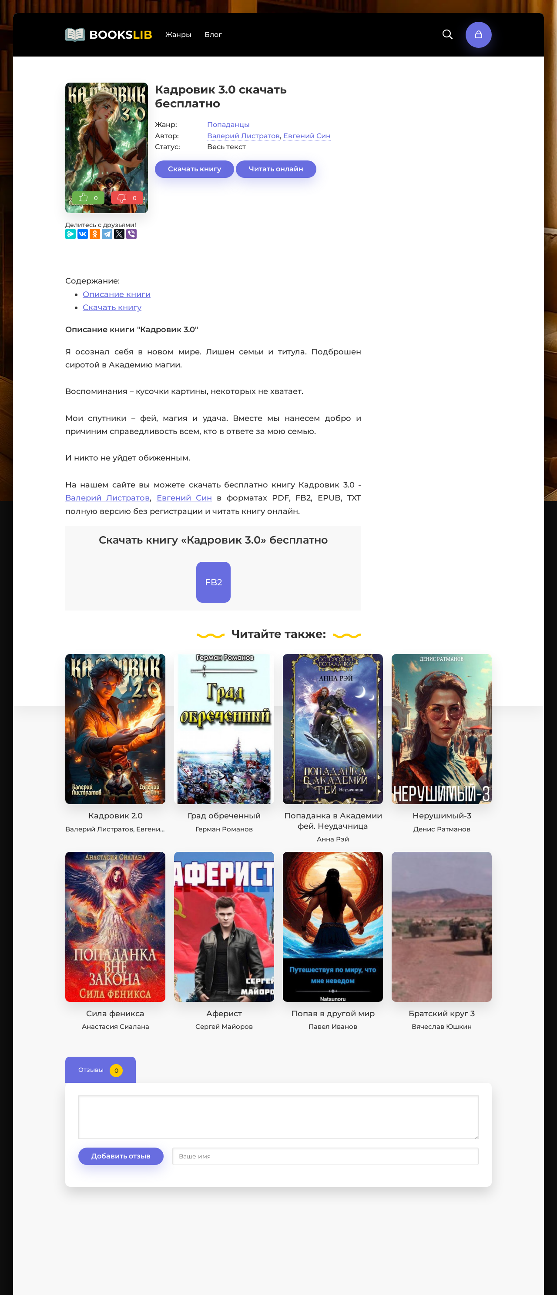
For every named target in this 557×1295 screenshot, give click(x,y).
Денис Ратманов (441, 829)
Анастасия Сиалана (115, 1026)
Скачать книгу (194, 169)
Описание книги (117, 294)
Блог (213, 34)
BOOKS (120, 35)
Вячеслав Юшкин (442, 1026)
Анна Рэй (333, 839)
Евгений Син (307, 136)
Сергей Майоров (224, 1026)
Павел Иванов (333, 1026)
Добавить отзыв (121, 1156)
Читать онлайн (276, 169)
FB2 (213, 582)
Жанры (178, 34)
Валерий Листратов (243, 136)
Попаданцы (228, 124)
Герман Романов (224, 829)
